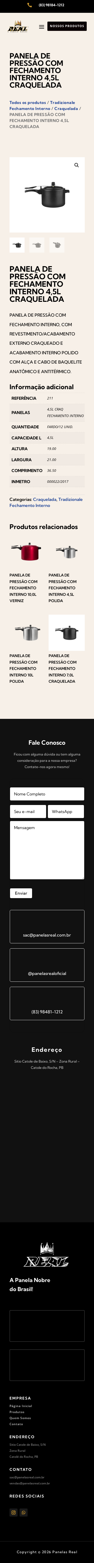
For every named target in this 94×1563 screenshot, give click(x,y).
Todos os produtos (28, 102)
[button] (76, 165)
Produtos (17, 1412)
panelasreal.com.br (36, 1483)
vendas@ (16, 1483)
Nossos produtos (67, 26)
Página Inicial (21, 1406)
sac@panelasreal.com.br (47, 935)
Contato (16, 1424)
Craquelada (66, 108)
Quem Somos (20, 1418)
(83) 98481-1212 (47, 1011)
